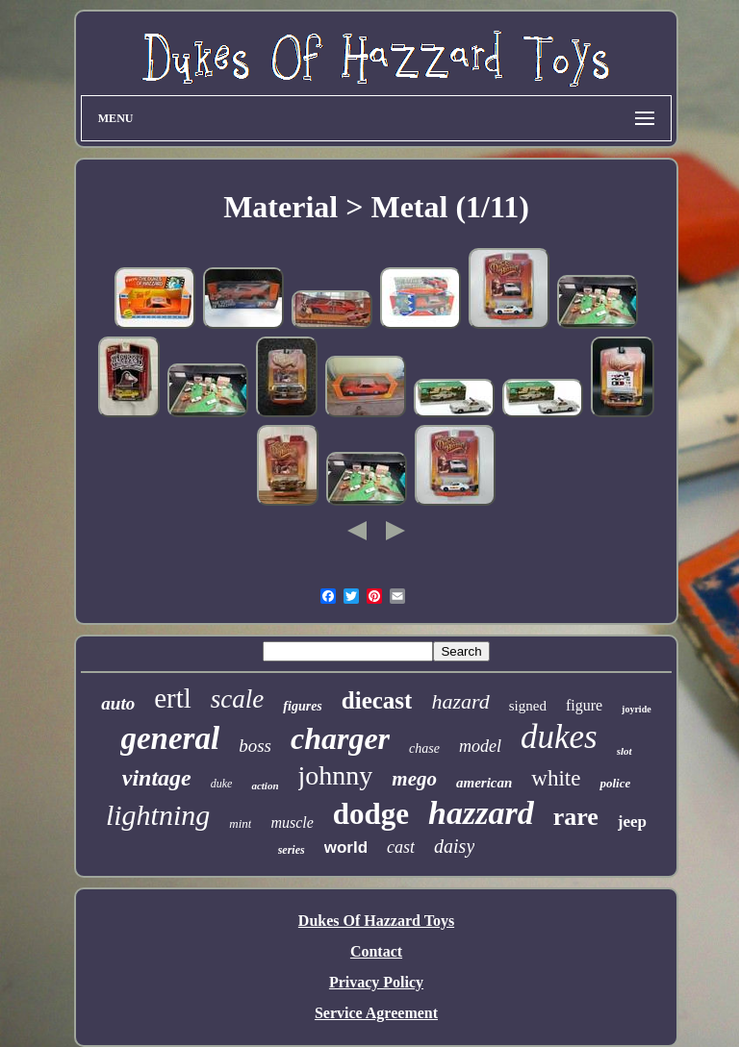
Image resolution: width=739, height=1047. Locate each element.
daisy (454, 846)
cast (401, 847)
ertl (172, 698)
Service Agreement (376, 1013)
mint (240, 823)
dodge (371, 814)
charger (340, 738)
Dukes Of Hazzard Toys (376, 920)
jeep (632, 821)
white (555, 778)
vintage (156, 777)
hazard (460, 701)
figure (584, 705)
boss (255, 745)
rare (576, 817)
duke (222, 783)
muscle (291, 822)
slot (624, 751)
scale (237, 699)
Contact (376, 951)
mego (414, 778)
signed (528, 705)
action (264, 785)
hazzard (481, 813)
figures (302, 706)
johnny (335, 775)
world (346, 847)
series (291, 850)
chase (424, 748)
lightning (158, 815)
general (169, 738)
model (480, 746)
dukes (559, 737)
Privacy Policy (376, 982)
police (614, 783)
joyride (636, 709)
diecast (377, 700)
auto (118, 703)
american (484, 782)
